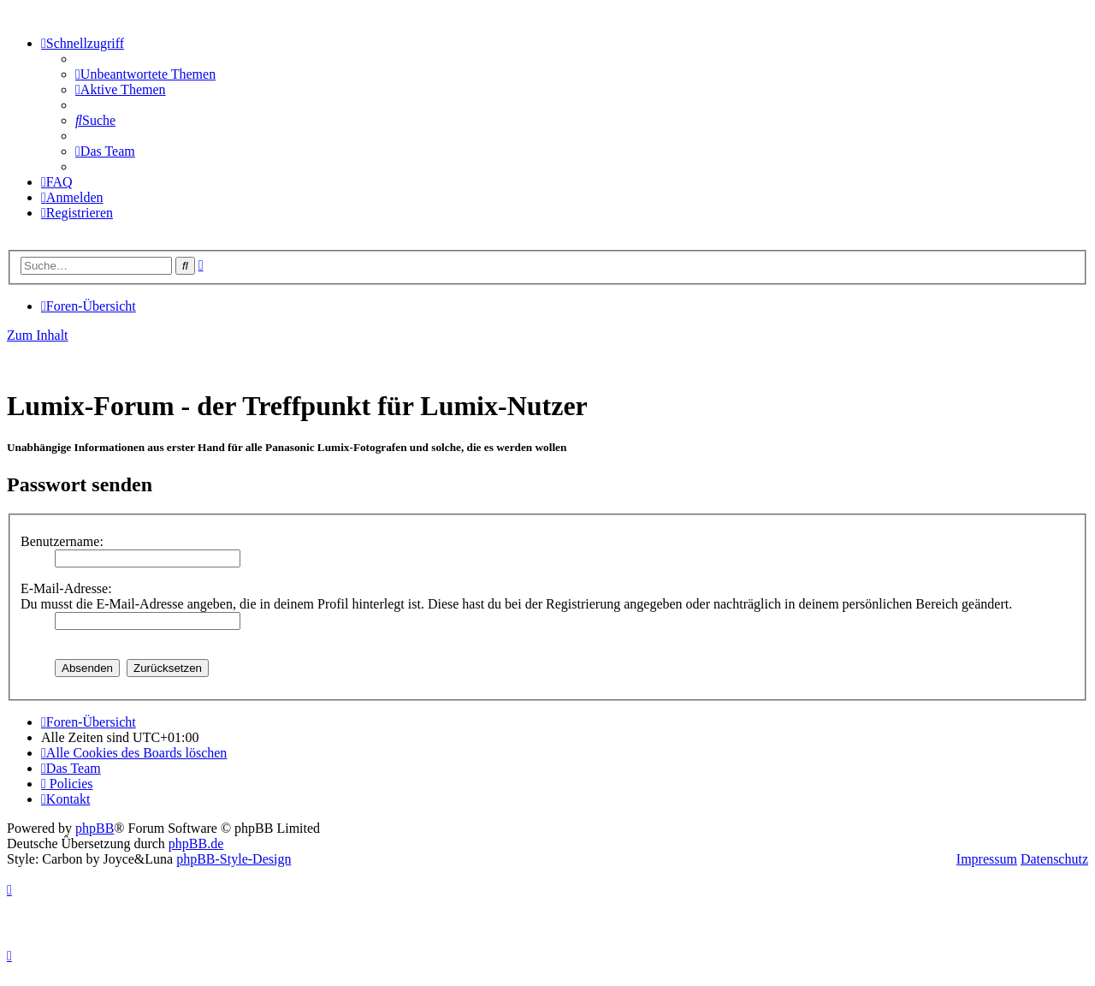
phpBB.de (196, 843)
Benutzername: (62, 541)
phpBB (94, 828)
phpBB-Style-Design (233, 859)
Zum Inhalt (37, 335)
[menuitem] (145, 74)
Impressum (986, 859)
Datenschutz (1054, 859)
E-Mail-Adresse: (66, 588)
